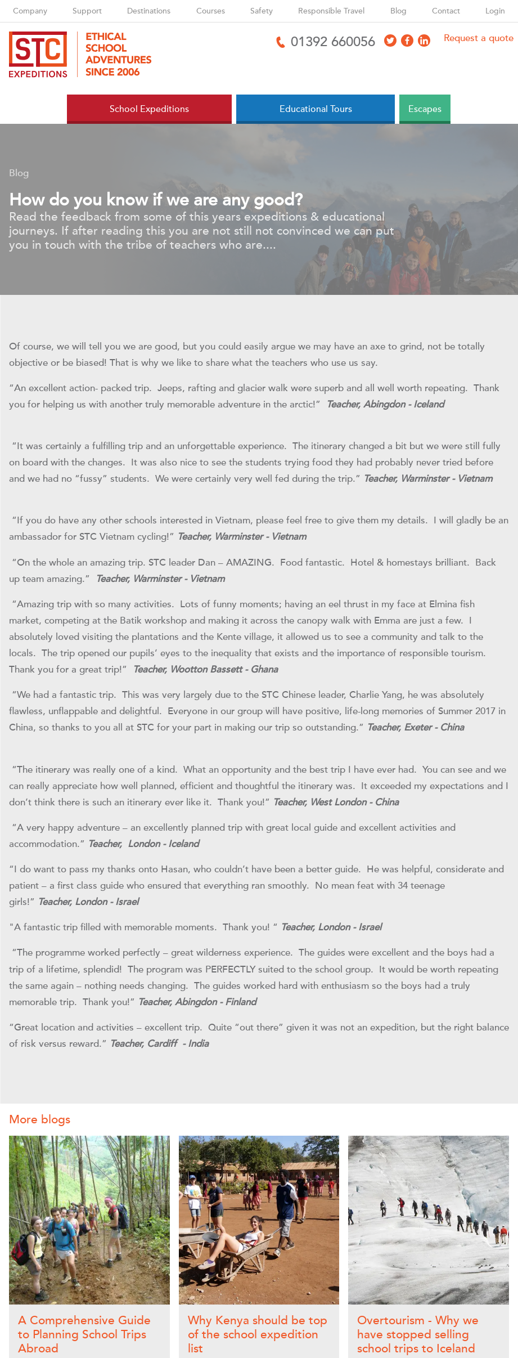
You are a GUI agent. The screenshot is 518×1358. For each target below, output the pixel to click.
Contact (446, 11)
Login (495, 11)
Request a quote (479, 38)
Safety (261, 11)
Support (87, 11)
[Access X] (390, 40)
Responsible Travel (331, 11)
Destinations (148, 11)
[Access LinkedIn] (424, 40)
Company (30, 11)
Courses (210, 11)
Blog (398, 11)
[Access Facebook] (407, 40)
